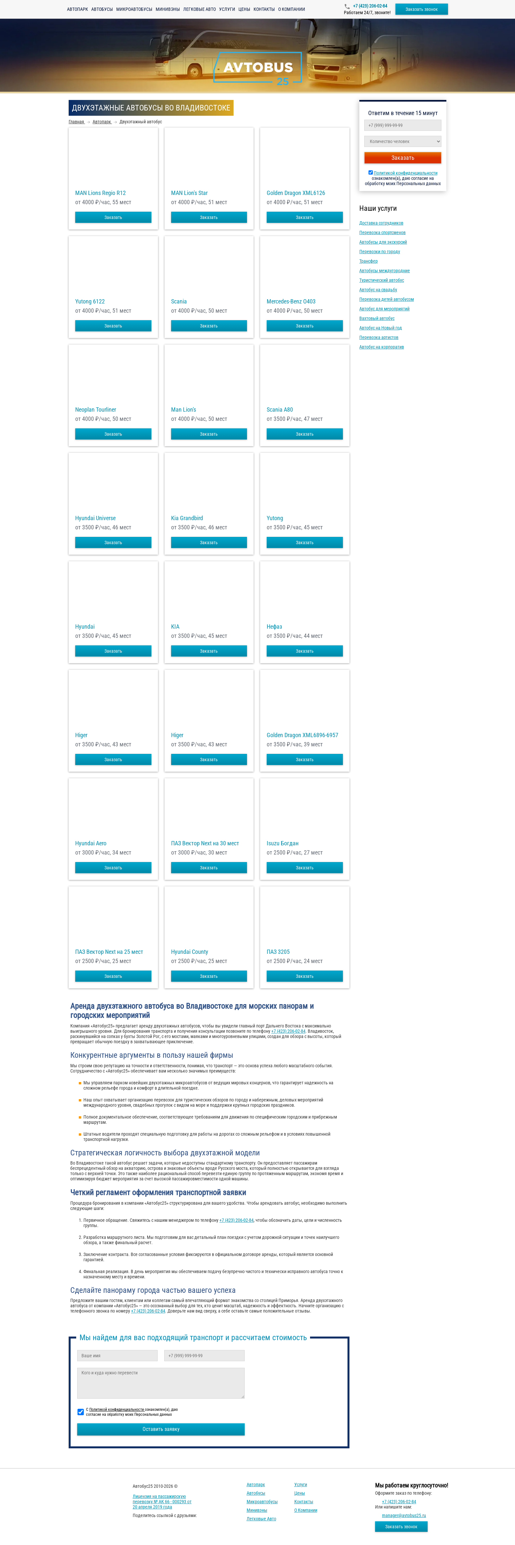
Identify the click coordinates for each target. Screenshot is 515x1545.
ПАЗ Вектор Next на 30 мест (205, 843)
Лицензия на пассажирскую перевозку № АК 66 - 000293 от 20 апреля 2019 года (162, 1501)
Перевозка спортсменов (382, 232)
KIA (175, 627)
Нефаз (274, 627)
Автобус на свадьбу (378, 289)
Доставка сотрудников (381, 223)
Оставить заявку (161, 1429)
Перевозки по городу (379, 251)
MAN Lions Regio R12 (100, 193)
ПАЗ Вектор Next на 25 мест (109, 952)
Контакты (264, 9)
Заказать (113, 217)
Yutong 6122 (90, 301)
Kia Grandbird (187, 518)
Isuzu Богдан (283, 843)
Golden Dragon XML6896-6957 (302, 735)
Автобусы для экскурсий (383, 242)
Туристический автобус (381, 280)
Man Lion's (183, 410)
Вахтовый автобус (376, 318)
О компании (291, 9)
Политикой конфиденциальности (405, 173)
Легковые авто (199, 9)
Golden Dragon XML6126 (296, 193)
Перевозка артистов (378, 337)
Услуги (227, 9)
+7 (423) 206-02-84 (369, 6)
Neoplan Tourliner (95, 410)
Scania (179, 301)
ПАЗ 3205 (278, 952)
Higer (81, 735)
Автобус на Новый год (380, 327)
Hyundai (85, 627)
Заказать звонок (422, 9)
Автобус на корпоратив (381, 347)
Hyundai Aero (90, 843)
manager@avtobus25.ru (404, 1515)
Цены (244, 9)
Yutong (275, 518)
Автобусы (102, 9)
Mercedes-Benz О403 (291, 301)
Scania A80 (280, 410)
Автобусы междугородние (384, 270)
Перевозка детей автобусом (386, 299)
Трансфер (368, 261)
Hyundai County (189, 952)
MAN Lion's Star (189, 193)
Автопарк (77, 9)
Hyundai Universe (95, 518)
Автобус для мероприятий (384, 308)
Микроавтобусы (134, 9)
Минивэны (168, 9)
